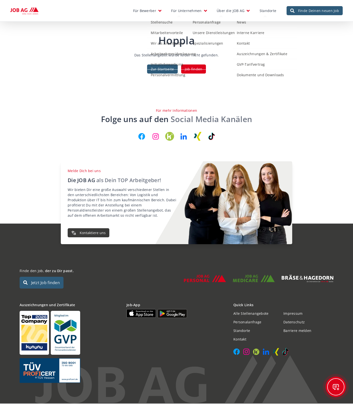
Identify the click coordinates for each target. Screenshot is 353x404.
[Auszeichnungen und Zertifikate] (70, 333)
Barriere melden (297, 331)
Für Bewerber (144, 11)
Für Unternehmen (186, 11)
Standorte (268, 11)
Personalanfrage (247, 322)
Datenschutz (294, 322)
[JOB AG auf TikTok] (211, 136)
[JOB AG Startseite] (24, 11)
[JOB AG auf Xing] (197, 136)
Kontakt (239, 339)
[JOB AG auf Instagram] (155, 136)
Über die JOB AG (230, 11)
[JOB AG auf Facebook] (141, 136)
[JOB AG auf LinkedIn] (183, 136)
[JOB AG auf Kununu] (169, 136)
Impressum (293, 314)
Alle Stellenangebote (251, 314)
